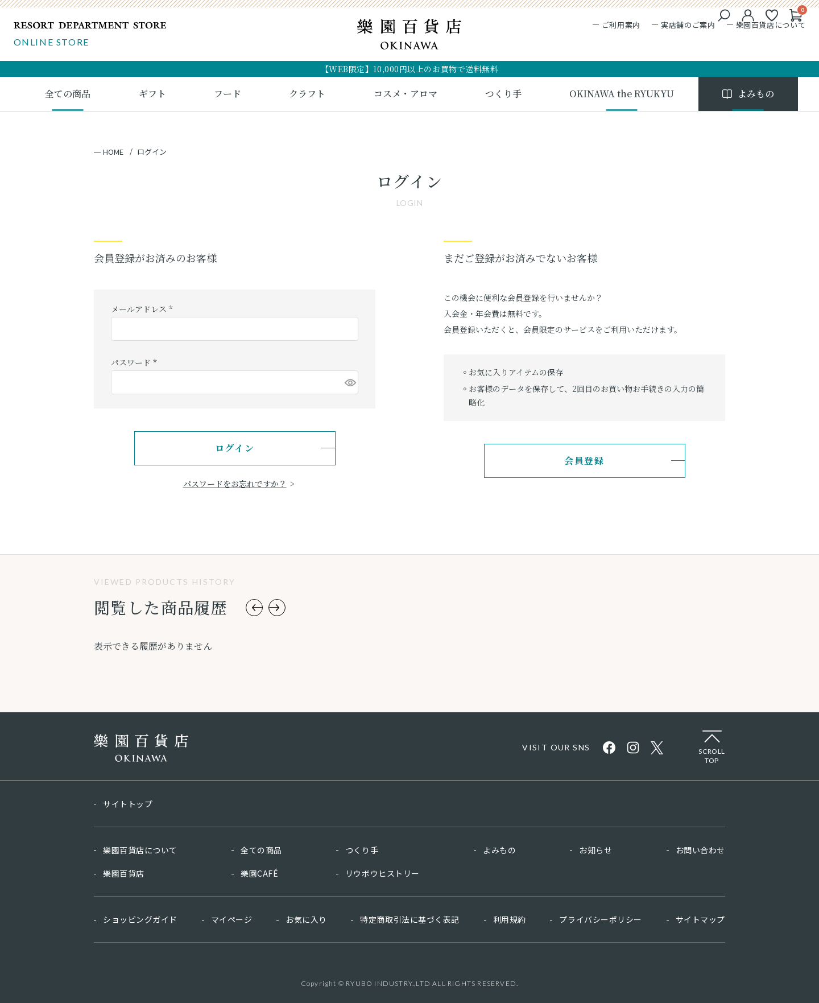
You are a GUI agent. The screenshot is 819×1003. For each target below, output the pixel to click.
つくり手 (361, 850)
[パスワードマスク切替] (350, 382)
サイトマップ (700, 919)
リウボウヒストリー (382, 873)
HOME (113, 151)
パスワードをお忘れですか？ (235, 483)
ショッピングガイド (140, 919)
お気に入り (306, 919)
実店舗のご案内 (684, 27)
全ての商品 (261, 850)
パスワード (135, 362)
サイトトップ (127, 804)
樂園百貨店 (123, 873)
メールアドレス (143, 309)
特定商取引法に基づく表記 (410, 919)
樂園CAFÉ (259, 873)
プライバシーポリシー (600, 919)
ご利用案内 (617, 27)
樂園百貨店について (767, 27)
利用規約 (509, 919)
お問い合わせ (700, 850)
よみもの (499, 850)
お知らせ (595, 850)
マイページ (232, 919)
